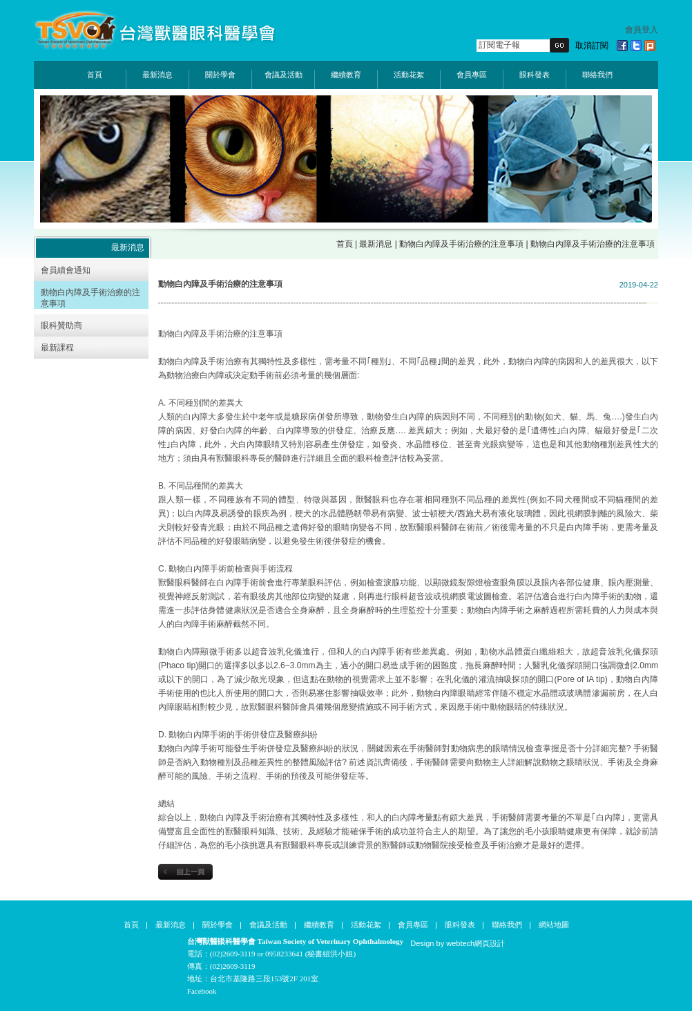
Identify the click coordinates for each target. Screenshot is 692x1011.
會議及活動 (283, 74)
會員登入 (641, 30)
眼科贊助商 (61, 325)
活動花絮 (409, 74)
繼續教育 (346, 74)
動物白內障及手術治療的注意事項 (461, 244)
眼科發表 (534, 74)
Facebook (202, 991)
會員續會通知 (65, 270)
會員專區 (471, 74)
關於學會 (220, 74)
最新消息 (157, 74)
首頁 (94, 74)
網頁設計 (489, 943)
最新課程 (57, 347)
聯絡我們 (597, 74)
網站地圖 (554, 924)
